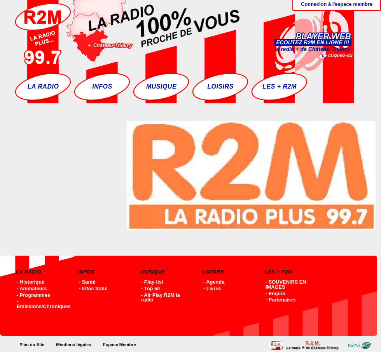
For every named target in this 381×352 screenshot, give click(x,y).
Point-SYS (361, 345)
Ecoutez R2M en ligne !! (305, 33)
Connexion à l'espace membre (336, 4)
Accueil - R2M (127, 33)
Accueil (305, 345)
